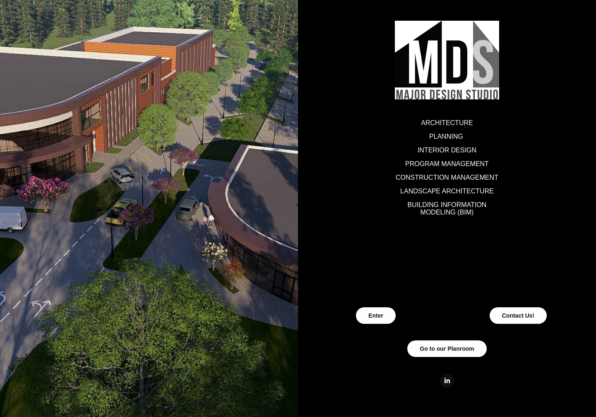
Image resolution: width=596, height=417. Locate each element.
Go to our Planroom (447, 348)
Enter (375, 315)
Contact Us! (518, 315)
